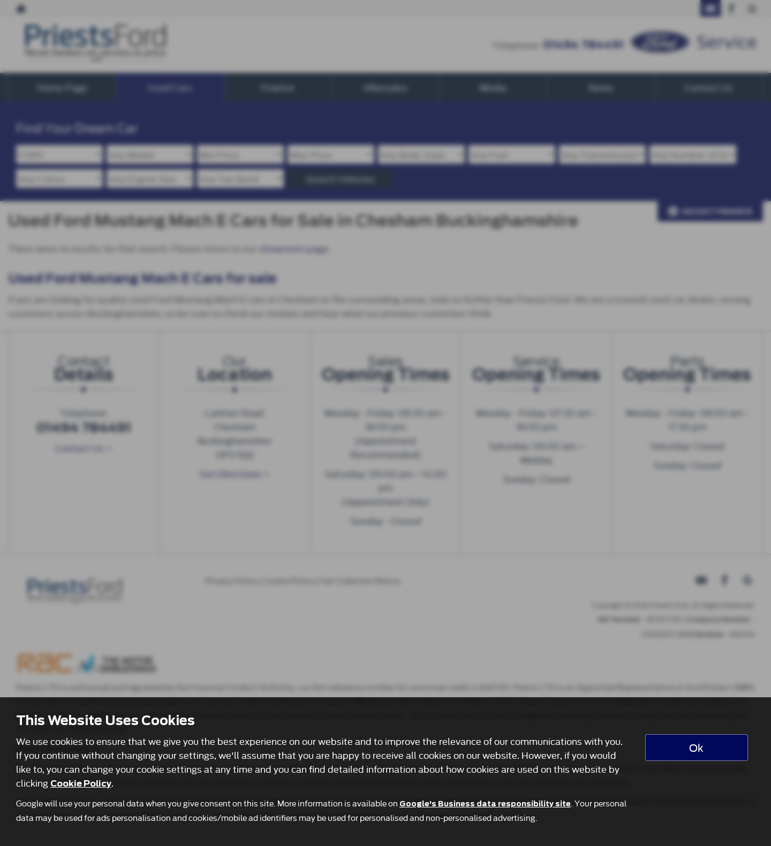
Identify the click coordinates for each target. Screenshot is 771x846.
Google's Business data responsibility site (485, 803)
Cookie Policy (80, 784)
